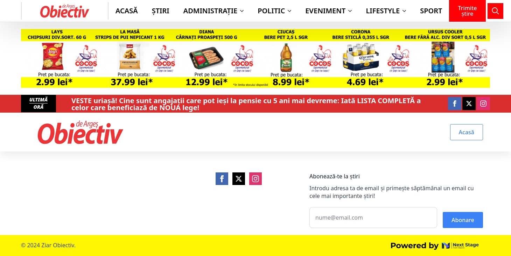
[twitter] (469, 103)
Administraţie (210, 10)
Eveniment (325, 10)
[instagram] (483, 103)
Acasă (126, 10)
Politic (271, 10)
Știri (160, 10)
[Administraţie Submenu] (244, 11)
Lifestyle (383, 10)
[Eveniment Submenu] (352, 11)
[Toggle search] (495, 11)
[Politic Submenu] (291, 11)
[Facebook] (222, 178)
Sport (431, 10)
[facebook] (454, 103)
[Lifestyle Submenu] (406, 11)
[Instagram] (255, 178)
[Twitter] (238, 178)
